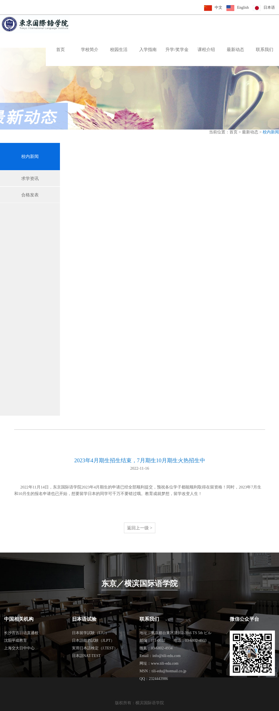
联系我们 (264, 49)
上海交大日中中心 (19, 648)
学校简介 (89, 49)
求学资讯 (30, 178)
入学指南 (148, 49)
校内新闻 (30, 156)
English (243, 7)
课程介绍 (206, 49)
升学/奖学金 (176, 49)
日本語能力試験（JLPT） (93, 640)
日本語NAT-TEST (86, 656)
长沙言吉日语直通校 (21, 633)
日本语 (269, 7)
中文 (218, 7)
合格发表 (30, 195)
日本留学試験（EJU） (90, 633)
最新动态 (235, 49)
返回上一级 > (139, 528)
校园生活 (119, 49)
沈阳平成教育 (15, 640)
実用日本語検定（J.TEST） (95, 648)
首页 (60, 49)
